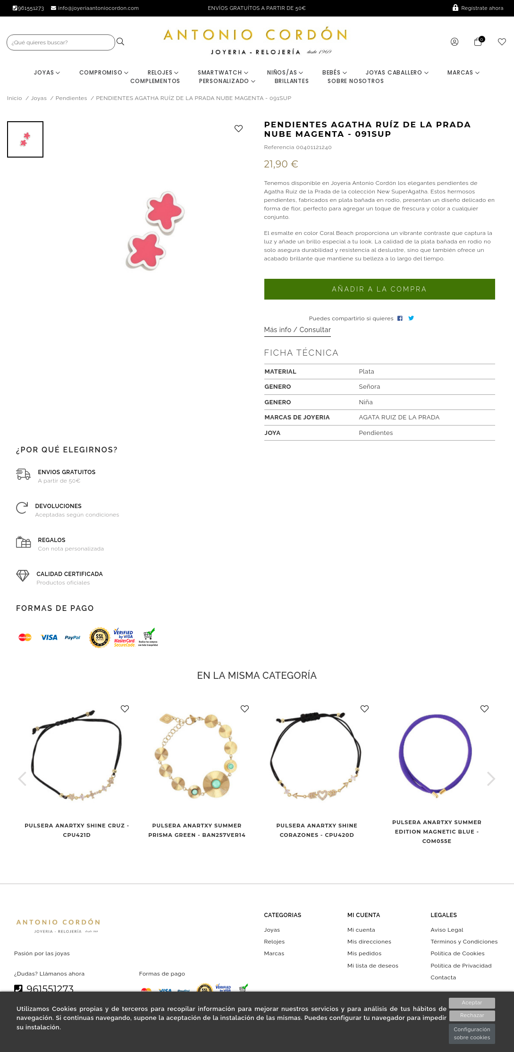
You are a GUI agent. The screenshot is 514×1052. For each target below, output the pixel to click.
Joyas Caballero (397, 73)
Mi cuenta (361, 930)
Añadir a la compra (379, 289)
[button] (22, 779)
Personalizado (227, 81)
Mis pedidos (364, 954)
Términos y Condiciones (464, 942)
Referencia (279, 147)
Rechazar (472, 1016)
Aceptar (472, 1003)
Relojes (163, 73)
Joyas (47, 73)
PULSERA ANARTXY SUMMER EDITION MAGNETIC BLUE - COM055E (437, 832)
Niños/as (285, 73)
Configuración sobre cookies (472, 1034)
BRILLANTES (292, 81)
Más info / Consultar (297, 330)
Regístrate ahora (478, 8)
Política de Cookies (458, 954)
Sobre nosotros (356, 81)
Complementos (155, 81)
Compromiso (104, 73)
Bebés (334, 73)
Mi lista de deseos (372, 965)
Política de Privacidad (461, 965)
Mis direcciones (369, 942)
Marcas (463, 73)
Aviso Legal (447, 930)
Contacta (443, 977)
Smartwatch (223, 73)
